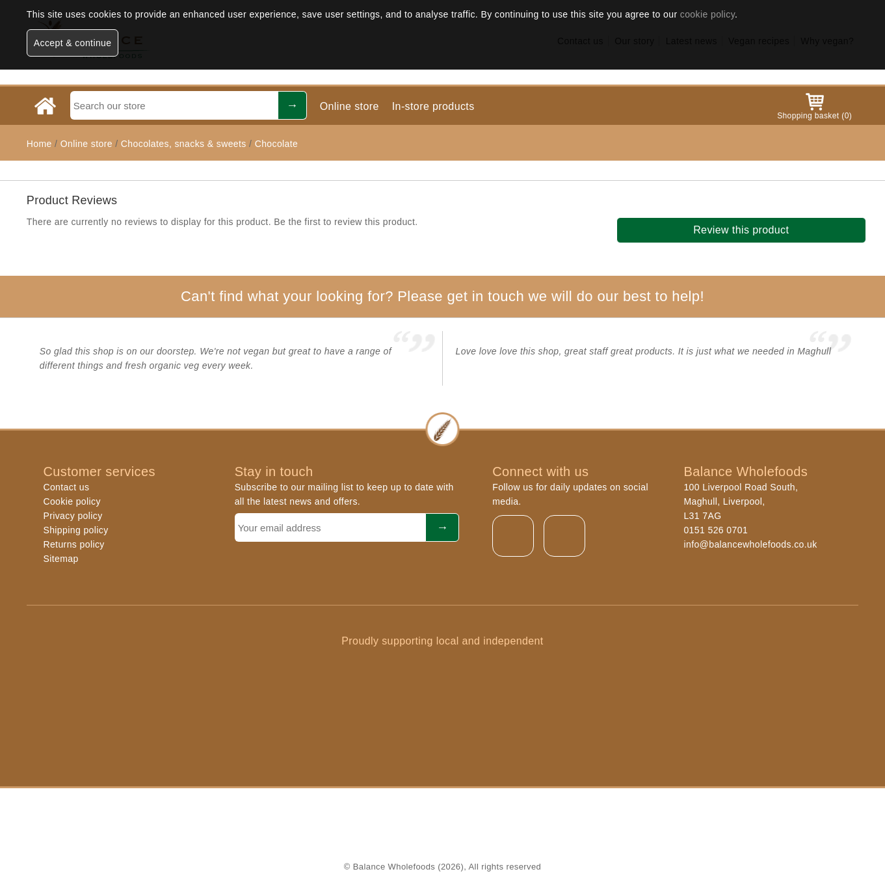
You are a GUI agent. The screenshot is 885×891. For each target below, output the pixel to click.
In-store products (433, 106)
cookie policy (707, 14)
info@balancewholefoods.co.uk (750, 544)
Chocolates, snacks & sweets (183, 144)
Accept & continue (73, 43)
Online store (349, 106)
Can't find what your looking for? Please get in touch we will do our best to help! (442, 296)
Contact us (66, 487)
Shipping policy (75, 530)
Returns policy (73, 544)
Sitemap (60, 558)
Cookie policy (71, 501)
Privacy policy (72, 516)
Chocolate (276, 144)
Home (39, 144)
